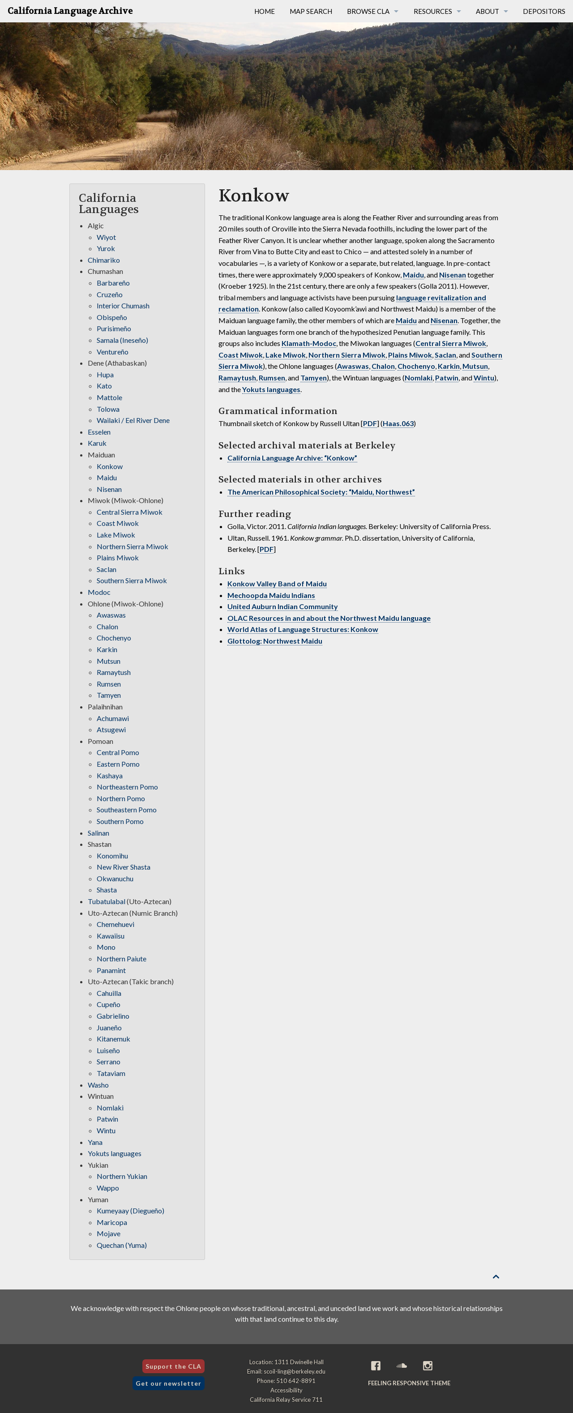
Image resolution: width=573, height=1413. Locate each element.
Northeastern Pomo (127, 786)
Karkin (449, 366)
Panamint (111, 970)
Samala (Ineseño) (122, 340)
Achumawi (113, 718)
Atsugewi (111, 729)
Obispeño (112, 317)
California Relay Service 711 (286, 1399)
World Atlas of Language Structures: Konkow (302, 629)
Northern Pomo (121, 798)
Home (264, 11)
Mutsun (475, 366)
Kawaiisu (110, 935)
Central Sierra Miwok (450, 343)
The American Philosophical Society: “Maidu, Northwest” (321, 491)
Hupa (105, 374)
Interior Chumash (123, 305)
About (487, 11)
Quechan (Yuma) (122, 1245)
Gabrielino (113, 1016)
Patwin (446, 377)
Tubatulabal (106, 901)
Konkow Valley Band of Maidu (277, 583)
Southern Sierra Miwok (132, 580)
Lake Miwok (285, 354)
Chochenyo (416, 366)
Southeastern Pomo (127, 809)
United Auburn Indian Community (282, 606)
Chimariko (104, 260)
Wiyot (106, 237)
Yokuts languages (271, 389)
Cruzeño (110, 294)
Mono (106, 947)
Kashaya (110, 775)
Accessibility (286, 1390)
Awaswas (353, 366)
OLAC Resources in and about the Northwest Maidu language (329, 618)
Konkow (110, 466)
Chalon (383, 366)
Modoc (99, 592)
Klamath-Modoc (309, 343)
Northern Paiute (121, 958)
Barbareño (113, 282)
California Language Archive (70, 11)
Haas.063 (398, 423)
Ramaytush (237, 377)
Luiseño (108, 1050)
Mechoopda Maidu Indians (271, 595)
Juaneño (109, 1027)
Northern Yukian (122, 1176)
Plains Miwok (410, 354)
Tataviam (111, 1073)
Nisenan (452, 274)
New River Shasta (123, 866)
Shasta (107, 889)
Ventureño (112, 351)
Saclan (445, 354)
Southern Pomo (120, 821)
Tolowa (108, 409)
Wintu (484, 377)
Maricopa (112, 1222)
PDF (370, 423)
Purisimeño (114, 328)
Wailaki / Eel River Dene (133, 420)
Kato (104, 385)
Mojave (108, 1233)
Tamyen (313, 377)
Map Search (311, 11)
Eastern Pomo (118, 764)
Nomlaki (418, 377)
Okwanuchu (115, 878)
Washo (98, 1084)
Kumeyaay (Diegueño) (130, 1210)
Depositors (544, 11)
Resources (433, 11)
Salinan (98, 832)
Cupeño (108, 1004)
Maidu (413, 274)
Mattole (109, 397)
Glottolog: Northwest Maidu (274, 640)
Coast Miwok (240, 354)
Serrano (108, 1061)
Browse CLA (368, 11)
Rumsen (272, 377)
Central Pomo (118, 752)
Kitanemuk (113, 1038)
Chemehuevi (115, 924)
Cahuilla (109, 993)
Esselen (99, 431)
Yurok (106, 248)
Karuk (97, 443)
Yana (95, 1142)
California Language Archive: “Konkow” (292, 457)
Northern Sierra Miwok (346, 354)
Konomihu (112, 855)
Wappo (108, 1187)
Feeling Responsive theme (409, 1383)
